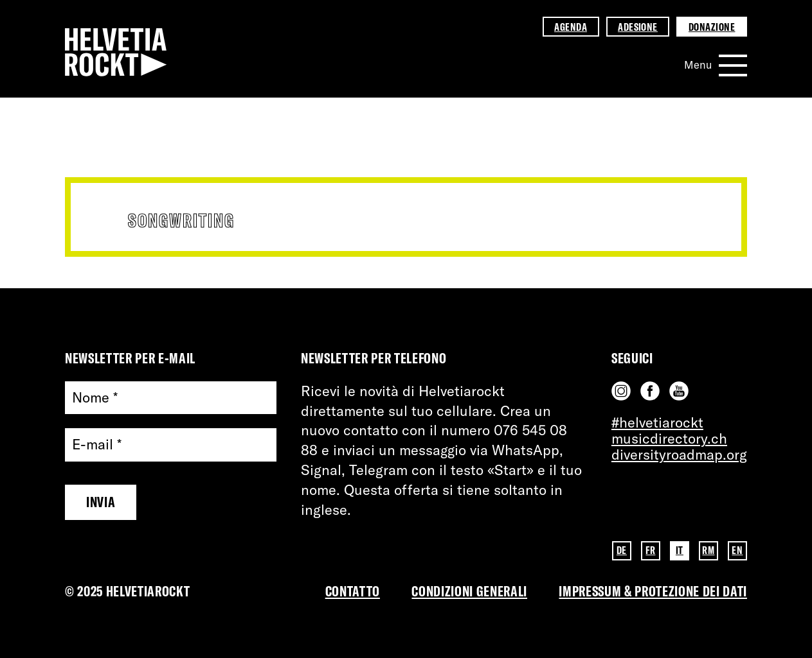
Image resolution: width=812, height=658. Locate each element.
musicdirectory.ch (669, 438)
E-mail (97, 445)
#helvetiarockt (657, 422)
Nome (95, 398)
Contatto (352, 591)
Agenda (570, 26)
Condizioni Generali (469, 591)
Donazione (712, 26)
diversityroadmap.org (679, 454)
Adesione (638, 26)
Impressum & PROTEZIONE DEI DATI (652, 591)
